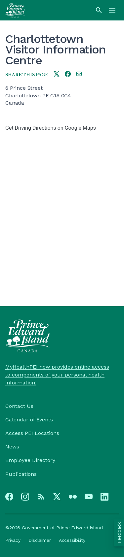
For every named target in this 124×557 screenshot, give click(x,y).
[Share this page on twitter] (57, 74)
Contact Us (19, 406)
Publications (21, 474)
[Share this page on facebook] (68, 74)
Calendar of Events (29, 419)
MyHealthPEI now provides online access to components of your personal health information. (57, 375)
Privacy (13, 540)
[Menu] (112, 10)
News (12, 446)
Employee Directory (30, 460)
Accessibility (72, 540)
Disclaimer (39, 540)
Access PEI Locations (32, 433)
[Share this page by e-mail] (79, 74)
